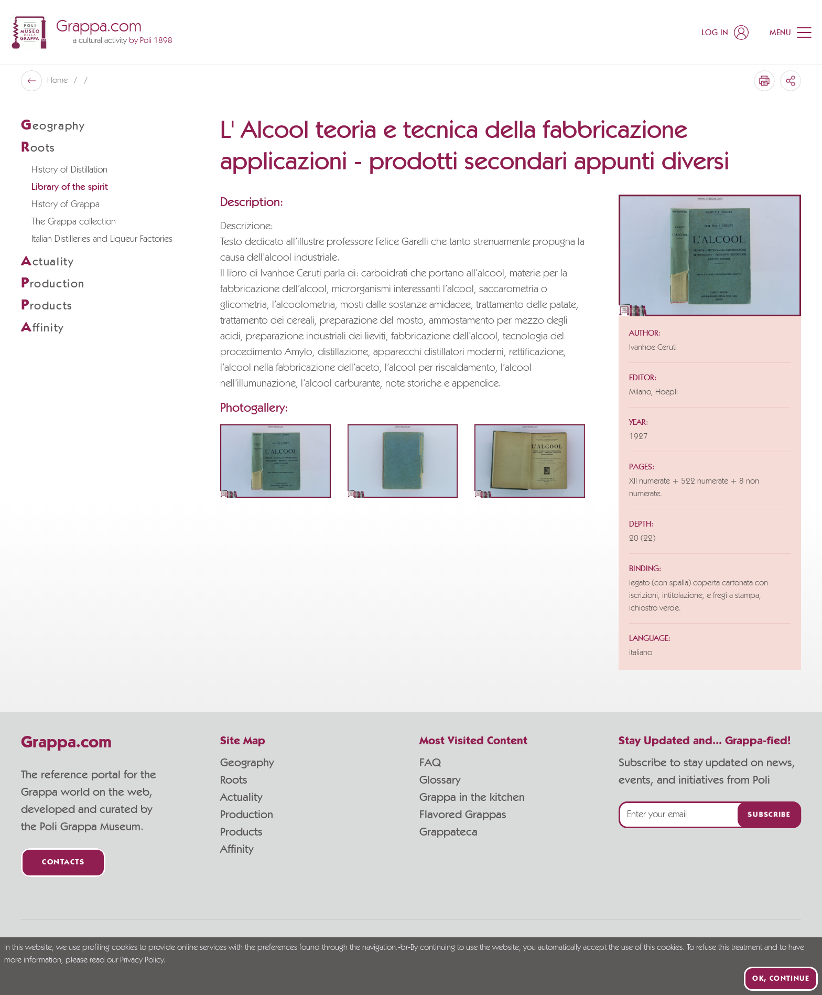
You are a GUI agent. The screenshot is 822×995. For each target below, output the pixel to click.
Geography (247, 762)
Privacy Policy (142, 960)
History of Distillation (69, 170)
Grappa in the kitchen (472, 797)
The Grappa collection (73, 222)
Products (241, 832)
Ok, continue (780, 978)
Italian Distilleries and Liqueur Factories (101, 239)
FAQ (430, 762)
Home (58, 81)
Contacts (63, 862)
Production (246, 814)
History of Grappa (65, 204)
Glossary (439, 780)
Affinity (236, 849)
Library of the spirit (69, 187)
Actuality (241, 797)
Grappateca (448, 832)
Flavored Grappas (462, 814)
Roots (233, 780)
